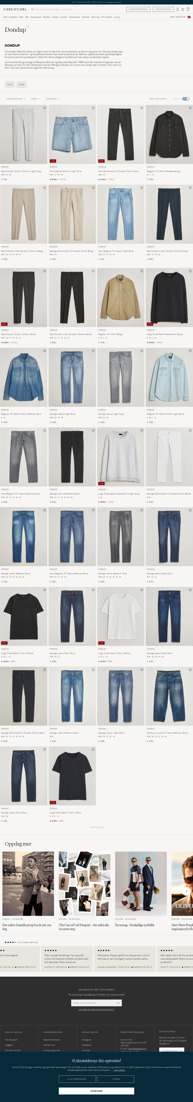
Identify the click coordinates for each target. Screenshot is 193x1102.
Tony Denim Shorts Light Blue (66, 171)
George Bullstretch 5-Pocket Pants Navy (22, 733)
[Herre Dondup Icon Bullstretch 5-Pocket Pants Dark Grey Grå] (120, 134)
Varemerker (74, 17)
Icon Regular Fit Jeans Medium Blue (69, 573)
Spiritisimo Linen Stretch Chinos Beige (22, 251)
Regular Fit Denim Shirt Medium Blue (21, 414)
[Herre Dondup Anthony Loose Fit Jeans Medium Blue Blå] (169, 696)
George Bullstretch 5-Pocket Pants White (169, 493)
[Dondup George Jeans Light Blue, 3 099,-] (72, 386)
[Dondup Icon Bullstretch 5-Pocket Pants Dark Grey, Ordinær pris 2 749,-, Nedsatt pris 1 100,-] (120, 143)
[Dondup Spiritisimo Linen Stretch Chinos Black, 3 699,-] (72, 306)
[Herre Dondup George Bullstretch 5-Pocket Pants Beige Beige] (72, 214)
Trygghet (9, 1045)
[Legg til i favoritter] (44, 108)
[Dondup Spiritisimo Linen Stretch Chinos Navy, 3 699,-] (169, 223)
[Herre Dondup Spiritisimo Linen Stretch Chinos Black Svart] (72, 297)
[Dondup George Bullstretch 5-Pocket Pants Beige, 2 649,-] (72, 223)
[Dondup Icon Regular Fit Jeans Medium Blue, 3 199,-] (72, 545)
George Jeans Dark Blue (159, 573)
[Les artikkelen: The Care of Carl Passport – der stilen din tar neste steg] (84, 891)
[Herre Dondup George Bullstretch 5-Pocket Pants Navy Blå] (23, 696)
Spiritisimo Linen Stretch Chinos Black (71, 334)
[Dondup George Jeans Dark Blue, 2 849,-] (169, 545)
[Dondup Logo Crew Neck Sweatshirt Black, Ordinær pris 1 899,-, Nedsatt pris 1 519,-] (169, 306)
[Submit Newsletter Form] (118, 1003)
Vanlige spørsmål (51, 1050)
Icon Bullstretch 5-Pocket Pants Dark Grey (118, 171)
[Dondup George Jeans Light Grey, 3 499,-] (120, 386)
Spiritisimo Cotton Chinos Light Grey (21, 171)
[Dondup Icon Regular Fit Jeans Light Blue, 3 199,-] (120, 223)
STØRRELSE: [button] (53, 99)
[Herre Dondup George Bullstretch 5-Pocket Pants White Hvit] (169, 456)
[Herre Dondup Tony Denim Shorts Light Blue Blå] (72, 134)
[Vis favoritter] (182, 9)
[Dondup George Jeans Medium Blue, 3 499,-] (72, 705)
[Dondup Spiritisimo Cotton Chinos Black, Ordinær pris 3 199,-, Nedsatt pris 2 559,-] (23, 306)
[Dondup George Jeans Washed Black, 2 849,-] (72, 465)
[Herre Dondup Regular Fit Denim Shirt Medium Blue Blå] (23, 377)
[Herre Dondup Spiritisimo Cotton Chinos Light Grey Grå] (23, 134)
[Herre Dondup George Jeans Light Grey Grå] (120, 377)
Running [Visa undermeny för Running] (96, 17)
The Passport (11, 1039)
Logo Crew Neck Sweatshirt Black (165, 334)
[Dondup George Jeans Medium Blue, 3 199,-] (23, 545)
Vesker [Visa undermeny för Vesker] (55, 17)
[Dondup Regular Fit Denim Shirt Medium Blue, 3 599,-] (23, 386)
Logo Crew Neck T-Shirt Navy (65, 812)
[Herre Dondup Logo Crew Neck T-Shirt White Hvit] (120, 616)
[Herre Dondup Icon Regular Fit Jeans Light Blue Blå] (120, 214)
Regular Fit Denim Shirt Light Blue (165, 414)
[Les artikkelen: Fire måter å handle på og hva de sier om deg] (28, 891)
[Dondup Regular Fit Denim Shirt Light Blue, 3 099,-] (169, 386)
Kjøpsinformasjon (51, 1039)
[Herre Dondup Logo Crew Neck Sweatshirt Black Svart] (169, 297)
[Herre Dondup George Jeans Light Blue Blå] (72, 377)
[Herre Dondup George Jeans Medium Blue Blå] (23, 536)
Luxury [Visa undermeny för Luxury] (116, 17)
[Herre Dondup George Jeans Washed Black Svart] (72, 456)
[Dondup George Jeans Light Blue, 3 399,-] (120, 705)
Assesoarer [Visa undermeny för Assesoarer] (36, 17)
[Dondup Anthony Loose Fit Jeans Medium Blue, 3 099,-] (169, 705)
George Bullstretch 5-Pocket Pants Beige (71, 251)
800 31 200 (134, 1051)
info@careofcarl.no (137, 1048)
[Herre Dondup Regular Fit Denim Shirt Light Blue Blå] (169, 377)
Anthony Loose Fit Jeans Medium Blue (167, 733)
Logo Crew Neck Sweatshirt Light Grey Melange (118, 493)
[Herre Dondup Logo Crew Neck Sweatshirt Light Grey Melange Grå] (120, 456)
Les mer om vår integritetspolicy (96, 1010)
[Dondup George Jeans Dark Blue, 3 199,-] (23, 784)
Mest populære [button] (159, 99)
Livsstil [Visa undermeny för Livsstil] (63, 17)
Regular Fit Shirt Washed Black (163, 171)
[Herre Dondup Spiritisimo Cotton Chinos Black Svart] (23, 297)
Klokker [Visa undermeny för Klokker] (46, 17)
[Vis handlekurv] (188, 9)
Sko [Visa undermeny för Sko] (27, 17)
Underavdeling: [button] (16, 99)
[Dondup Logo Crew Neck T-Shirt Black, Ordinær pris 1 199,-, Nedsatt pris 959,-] (23, 625)
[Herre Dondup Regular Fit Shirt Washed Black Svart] (169, 134)
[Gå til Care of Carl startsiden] (15, 9)
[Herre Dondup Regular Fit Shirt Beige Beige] (120, 297)
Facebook (86, 1045)
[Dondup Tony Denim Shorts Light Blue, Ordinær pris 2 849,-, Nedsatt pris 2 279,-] (72, 143)
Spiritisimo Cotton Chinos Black (18, 334)
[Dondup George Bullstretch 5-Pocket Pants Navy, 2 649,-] (23, 705)
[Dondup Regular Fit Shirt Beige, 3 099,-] (120, 306)
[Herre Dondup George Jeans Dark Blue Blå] (169, 536)
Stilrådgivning (163, 9)
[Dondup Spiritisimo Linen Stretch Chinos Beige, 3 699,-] (23, 223)
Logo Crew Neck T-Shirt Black (17, 653)
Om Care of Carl (13, 1050)
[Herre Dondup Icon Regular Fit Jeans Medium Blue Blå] (72, 536)
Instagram (87, 1039)
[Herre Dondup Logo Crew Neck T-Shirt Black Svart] (23, 616)
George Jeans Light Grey (111, 414)
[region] (96, 959)
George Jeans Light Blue (62, 414)
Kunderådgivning (138, 9)
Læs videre (119, 1070)
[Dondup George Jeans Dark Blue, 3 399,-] (72, 625)
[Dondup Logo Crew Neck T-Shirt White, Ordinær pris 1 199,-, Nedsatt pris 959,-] (120, 625)
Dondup (5, 167)
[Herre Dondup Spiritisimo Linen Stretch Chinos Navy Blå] (169, 214)
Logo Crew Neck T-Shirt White (114, 653)
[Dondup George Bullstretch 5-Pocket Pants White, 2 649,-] (169, 465)
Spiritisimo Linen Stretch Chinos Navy (167, 251)
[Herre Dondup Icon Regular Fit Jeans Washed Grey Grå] (23, 456)
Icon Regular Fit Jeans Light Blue (116, 251)
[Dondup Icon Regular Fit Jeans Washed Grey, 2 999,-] (23, 465)
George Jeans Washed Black (65, 493)
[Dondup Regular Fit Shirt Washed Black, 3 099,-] (169, 143)
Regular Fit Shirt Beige (110, 334)
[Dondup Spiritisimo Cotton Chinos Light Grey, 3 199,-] (23, 143)
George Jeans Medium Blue (15, 573)
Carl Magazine (178, 17)
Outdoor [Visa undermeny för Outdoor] (86, 17)
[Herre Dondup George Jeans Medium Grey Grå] (120, 536)
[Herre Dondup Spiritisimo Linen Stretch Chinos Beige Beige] (23, 214)
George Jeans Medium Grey (112, 573)
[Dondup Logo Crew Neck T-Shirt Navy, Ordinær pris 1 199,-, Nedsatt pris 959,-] (72, 784)
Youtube (86, 1050)
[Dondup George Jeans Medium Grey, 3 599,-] (120, 545)
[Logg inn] (178, 9)
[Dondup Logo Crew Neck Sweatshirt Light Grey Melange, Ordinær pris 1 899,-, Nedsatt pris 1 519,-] (120, 465)
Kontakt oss (49, 1045)
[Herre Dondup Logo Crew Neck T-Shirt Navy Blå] (72, 775)
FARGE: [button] (36, 99)
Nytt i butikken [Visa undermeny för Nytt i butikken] (10, 17)
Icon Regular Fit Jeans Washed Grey (20, 493)
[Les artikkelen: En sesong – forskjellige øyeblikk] (141, 891)
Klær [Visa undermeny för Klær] (21, 17)
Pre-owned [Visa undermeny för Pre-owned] (106, 17)
